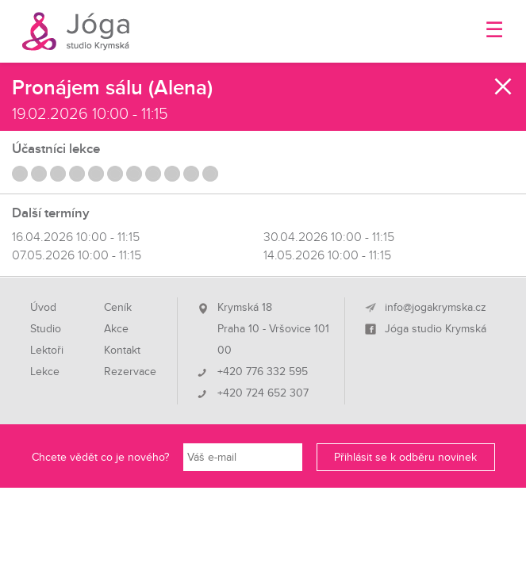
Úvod (43, 307)
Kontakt (122, 350)
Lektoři (46, 350)
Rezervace (130, 372)
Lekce (45, 372)
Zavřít (503, 86)
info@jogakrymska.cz (435, 307)
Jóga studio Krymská (435, 329)
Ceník (118, 307)
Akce (116, 329)
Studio (45, 329)
